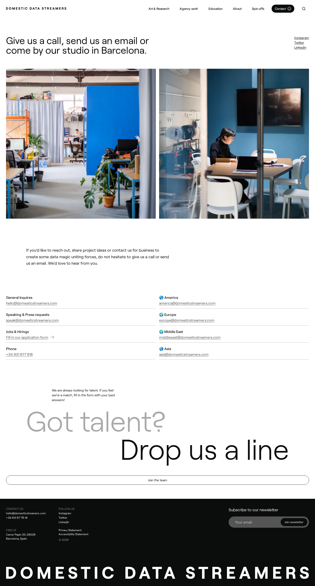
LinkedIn (300, 47)
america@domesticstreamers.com (187, 303)
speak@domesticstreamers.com (32, 320)
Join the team (157, 480)
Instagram (301, 38)
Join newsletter (294, 522)
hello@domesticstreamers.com (31, 303)
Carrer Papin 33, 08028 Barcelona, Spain (21, 536)
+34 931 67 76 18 (17, 517)
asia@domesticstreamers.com (184, 354)
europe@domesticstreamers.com (186, 320)
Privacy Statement (70, 530)
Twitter (299, 42)
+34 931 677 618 (19, 354)
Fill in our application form (30, 337)
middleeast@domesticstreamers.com (190, 337)
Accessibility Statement (73, 534)
